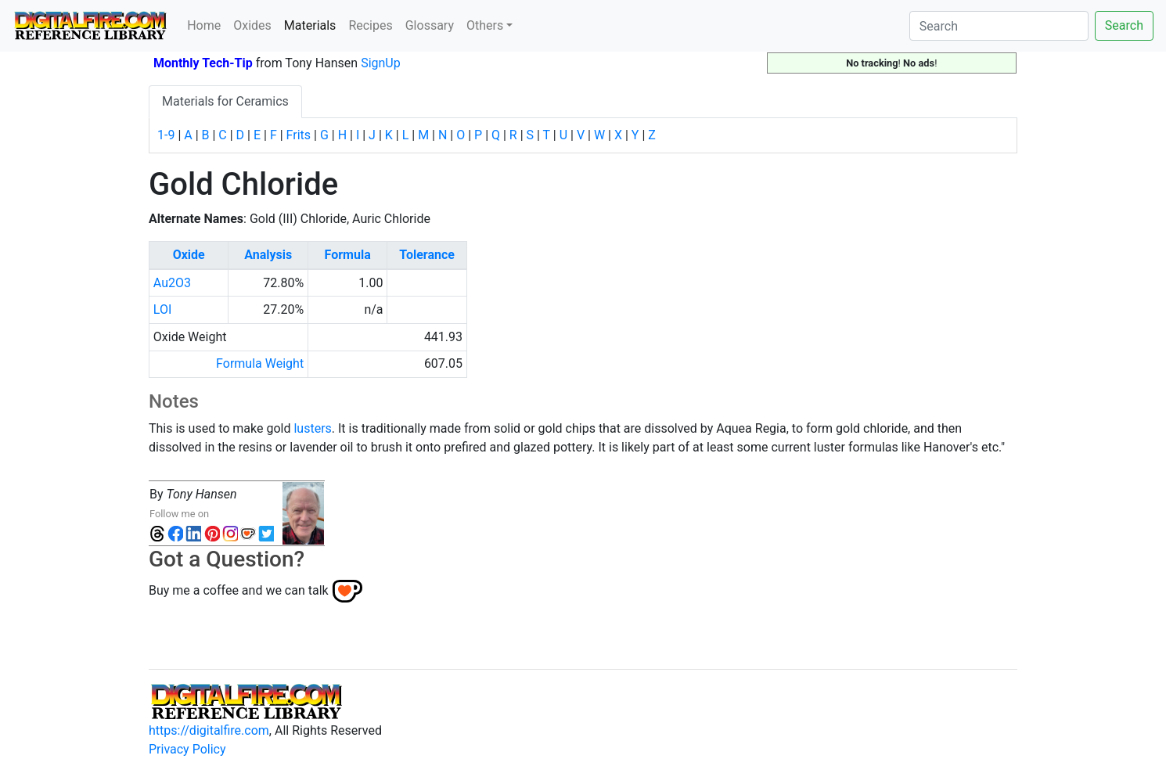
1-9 (166, 135)
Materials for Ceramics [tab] (225, 101)
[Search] (999, 26)
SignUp (381, 63)
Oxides (252, 25)
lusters (312, 428)
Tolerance (427, 254)
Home (204, 25)
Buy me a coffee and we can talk (239, 589)
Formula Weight (260, 363)
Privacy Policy (187, 749)
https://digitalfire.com (209, 730)
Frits (298, 135)
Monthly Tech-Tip (203, 63)
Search (1124, 25)
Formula (348, 254)
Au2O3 (172, 282)
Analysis (268, 254)
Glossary (429, 25)
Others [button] (484, 25)
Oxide (189, 254)
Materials (313, 24)
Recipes (370, 25)
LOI (162, 309)
